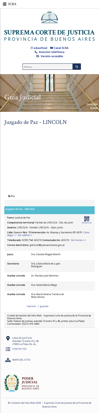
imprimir (32, 306)
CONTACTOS (19, 348)
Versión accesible (49, 56)
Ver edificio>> (25, 235)
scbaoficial (39, 48)
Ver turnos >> (78, 240)
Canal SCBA (59, 48)
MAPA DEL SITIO (21, 359)
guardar (44, 306)
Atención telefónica (49, 52)
